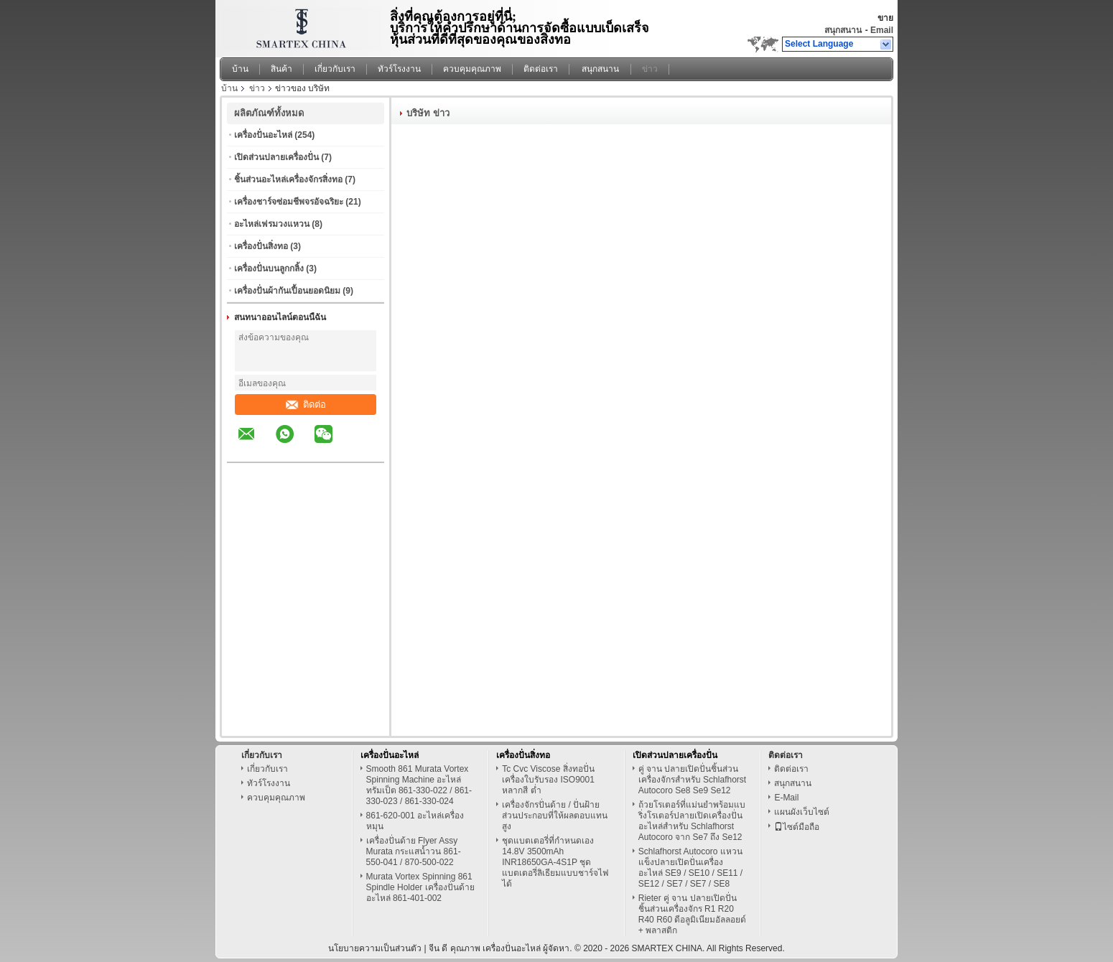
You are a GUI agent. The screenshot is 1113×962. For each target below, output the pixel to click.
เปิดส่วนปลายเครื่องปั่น (276, 157)
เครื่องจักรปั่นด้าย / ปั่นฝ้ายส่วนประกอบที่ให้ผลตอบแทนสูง (554, 815)
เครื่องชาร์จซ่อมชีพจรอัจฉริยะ (288, 202)
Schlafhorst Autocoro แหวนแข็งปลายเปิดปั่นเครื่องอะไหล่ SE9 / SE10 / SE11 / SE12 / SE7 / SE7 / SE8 (690, 867)
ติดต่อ (306, 404)
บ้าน (240, 69)
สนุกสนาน (843, 30)
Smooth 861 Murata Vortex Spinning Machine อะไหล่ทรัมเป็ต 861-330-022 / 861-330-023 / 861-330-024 (419, 785)
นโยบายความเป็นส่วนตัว (375, 948)
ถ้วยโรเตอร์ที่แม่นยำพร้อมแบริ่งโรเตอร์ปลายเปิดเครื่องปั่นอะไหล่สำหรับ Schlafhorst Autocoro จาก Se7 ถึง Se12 (691, 821)
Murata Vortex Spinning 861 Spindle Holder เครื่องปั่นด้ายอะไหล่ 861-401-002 (420, 887)
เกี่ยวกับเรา (335, 69)
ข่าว (650, 69)
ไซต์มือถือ (796, 827)
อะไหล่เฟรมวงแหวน (271, 224)
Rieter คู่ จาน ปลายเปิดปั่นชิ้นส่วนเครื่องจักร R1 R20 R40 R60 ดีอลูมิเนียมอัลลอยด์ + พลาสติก (692, 914)
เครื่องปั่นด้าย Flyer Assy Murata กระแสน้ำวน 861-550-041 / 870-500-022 (413, 851)
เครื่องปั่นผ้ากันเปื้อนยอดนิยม (287, 291)
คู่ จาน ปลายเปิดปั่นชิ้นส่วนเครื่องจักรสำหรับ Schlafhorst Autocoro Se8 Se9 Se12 (692, 779)
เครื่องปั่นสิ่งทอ (261, 246)
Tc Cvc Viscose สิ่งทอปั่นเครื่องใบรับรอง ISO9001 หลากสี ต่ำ (548, 779)
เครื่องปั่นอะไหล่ (263, 135)
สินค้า (281, 69)
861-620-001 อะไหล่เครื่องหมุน (415, 821)
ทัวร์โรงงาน (399, 69)
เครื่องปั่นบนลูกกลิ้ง (269, 268)
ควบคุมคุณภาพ (472, 69)
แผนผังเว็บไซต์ (801, 812)
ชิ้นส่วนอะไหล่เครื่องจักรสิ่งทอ (288, 179)
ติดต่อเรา (540, 69)
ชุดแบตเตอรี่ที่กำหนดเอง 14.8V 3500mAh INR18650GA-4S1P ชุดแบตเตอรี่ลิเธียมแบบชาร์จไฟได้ (555, 862)
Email (881, 30)
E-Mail (786, 798)
